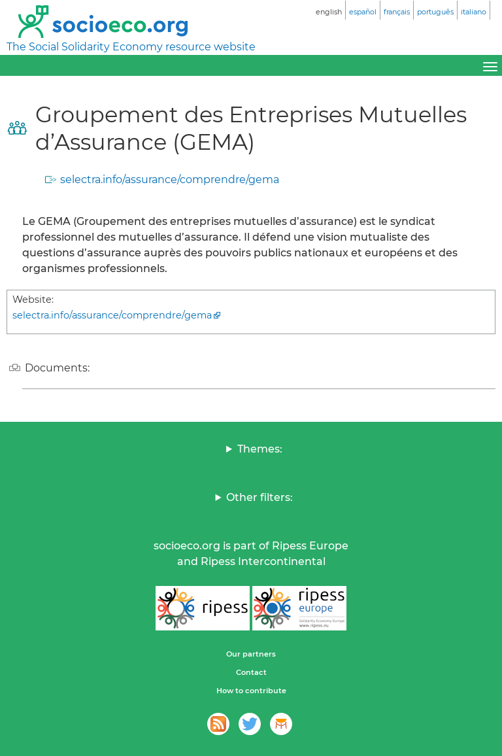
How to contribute (251, 690)
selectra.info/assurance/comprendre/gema (169, 179)
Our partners (251, 654)
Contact (251, 672)
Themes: (259, 449)
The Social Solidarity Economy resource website (131, 47)
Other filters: (259, 497)
